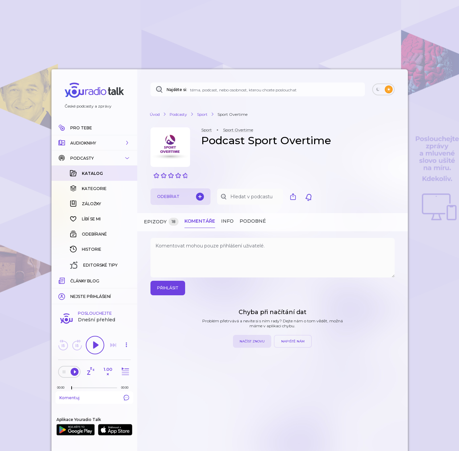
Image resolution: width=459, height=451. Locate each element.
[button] (94, 142)
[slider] (71, 388)
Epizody (161, 222)
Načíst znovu (252, 341)
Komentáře (199, 221)
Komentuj (94, 398)
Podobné (253, 221)
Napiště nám (293, 341)
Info (227, 221)
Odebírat (180, 197)
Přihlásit (168, 287)
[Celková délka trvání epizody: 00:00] (126, 387)
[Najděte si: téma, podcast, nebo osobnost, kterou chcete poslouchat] (257, 89)
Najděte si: (177, 89)
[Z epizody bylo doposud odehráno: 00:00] (62, 387)
